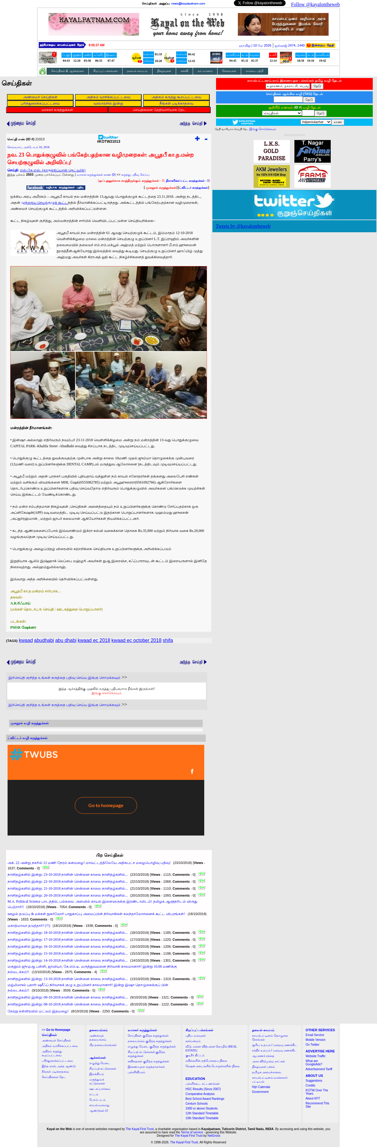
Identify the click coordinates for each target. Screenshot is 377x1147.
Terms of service (192, 1132)
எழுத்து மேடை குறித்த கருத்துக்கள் (152, 1046)
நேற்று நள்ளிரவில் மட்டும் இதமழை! (38, 1011)
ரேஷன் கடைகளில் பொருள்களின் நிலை (212, 1066)
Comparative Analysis (200, 1094)
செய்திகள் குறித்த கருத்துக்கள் (148, 1035)
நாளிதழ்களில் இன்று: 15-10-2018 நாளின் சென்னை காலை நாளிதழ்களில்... (68, 953)
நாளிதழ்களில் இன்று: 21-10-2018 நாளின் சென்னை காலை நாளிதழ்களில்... (68, 888)
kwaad (26, 640)
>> (56, 1029)
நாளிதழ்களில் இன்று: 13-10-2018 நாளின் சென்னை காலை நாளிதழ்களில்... (68, 979)
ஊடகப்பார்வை (99, 1088)
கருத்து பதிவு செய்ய (135, 174)
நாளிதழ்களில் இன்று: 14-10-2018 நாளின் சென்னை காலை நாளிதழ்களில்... (68, 960)
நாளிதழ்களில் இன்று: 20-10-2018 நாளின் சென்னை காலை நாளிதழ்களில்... (68, 895)
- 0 (187, 180)
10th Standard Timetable (201, 1118)
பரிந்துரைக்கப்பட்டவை (57, 1060)
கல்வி (184, 71)
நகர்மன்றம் (193, 1041)
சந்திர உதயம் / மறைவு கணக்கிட (274, 1050)
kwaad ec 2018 (94, 640)
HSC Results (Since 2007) (203, 1089)
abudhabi (44, 640)
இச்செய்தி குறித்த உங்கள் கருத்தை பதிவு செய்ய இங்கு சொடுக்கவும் (64, 678)
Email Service (315, 1035)
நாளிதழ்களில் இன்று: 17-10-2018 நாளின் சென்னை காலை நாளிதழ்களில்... (68, 939)
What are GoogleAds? (314, 1062)
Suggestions (314, 1080)
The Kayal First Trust (139, 1129)
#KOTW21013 (108, 140)
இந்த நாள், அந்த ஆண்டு (59, 1066)
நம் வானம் (205, 71)
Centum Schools (196, 1103)
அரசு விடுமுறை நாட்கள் (268, 1061)
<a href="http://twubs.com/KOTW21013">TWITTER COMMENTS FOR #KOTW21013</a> (106, 790)
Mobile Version (316, 1039)
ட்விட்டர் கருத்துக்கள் (193, 187)
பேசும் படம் (97, 1099)
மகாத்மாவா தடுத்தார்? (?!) (29, 926)
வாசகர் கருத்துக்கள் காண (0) (96, 174)
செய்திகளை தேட (54, 1077)
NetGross (214, 1135)
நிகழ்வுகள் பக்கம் (263, 1066)
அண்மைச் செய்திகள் (56, 1040)
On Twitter (312, 1044)
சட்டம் (93, 1094)
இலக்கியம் (96, 1074)
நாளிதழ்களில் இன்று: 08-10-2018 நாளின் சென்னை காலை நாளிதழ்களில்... (68, 1004)
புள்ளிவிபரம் (136, 1072)
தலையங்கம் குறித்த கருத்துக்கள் (150, 1041)
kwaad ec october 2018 (136, 640)
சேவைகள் (229, 71)
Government (260, 1091)
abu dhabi (65, 640)
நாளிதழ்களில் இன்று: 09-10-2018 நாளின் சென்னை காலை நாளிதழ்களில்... (68, 997)
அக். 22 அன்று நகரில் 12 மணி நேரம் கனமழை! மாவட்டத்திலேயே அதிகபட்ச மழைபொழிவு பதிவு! (89, 863)
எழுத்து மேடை (99, 1063)
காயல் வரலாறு (99, 1105)
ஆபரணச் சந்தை (263, 1055)
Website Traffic (316, 1056)
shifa (168, 640)
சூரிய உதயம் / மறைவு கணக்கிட (274, 1045)
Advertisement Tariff (319, 1069)
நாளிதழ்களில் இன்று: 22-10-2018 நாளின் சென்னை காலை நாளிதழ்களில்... (68, 881)
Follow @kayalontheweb (315, 4)
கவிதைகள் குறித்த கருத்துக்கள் (148, 1061)
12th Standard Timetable (201, 1113)
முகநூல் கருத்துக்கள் (161, 187)
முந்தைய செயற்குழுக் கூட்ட (44, 202)
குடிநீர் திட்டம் (195, 1055)
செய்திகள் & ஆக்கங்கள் (67, 71)
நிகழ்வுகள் (164, 71)
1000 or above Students (201, 1108)
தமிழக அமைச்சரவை (267, 1072)
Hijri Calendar (261, 1087)
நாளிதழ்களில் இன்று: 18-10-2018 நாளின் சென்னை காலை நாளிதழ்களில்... (68, 932)
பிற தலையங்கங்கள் (103, 1045)
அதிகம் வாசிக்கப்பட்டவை (60, 1046)
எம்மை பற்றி (255, 71)
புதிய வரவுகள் (195, 1035)
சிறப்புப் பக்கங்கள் (105, 71)
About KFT (313, 1098)
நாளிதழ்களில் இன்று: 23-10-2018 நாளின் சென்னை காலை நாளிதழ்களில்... (68, 874)
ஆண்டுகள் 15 (98, 1110)
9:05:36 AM (96, 45)
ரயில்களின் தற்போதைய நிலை (206, 1060)
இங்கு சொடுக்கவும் (107, 693)
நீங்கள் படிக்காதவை (55, 1071)
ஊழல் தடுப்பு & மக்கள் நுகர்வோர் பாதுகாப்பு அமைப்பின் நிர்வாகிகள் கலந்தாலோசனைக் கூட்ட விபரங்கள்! (96, 914)
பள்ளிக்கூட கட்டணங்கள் (202, 1083)
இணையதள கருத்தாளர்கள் (146, 1066)
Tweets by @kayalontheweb (243, 226)
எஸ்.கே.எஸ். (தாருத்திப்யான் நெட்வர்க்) (52, 170)
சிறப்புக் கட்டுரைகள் (102, 1068)
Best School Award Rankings (204, 1098)
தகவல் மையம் (137, 71)
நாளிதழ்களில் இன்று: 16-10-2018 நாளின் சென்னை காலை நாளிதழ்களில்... (68, 946)
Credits (310, 1085)
